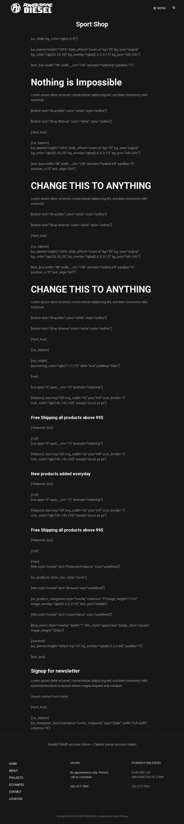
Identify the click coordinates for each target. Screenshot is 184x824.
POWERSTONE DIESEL (86, 815)
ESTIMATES (16, 784)
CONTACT (15, 791)
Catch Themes (120, 815)
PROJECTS (16, 777)
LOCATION (15, 798)
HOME (13, 763)
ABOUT (13, 770)
